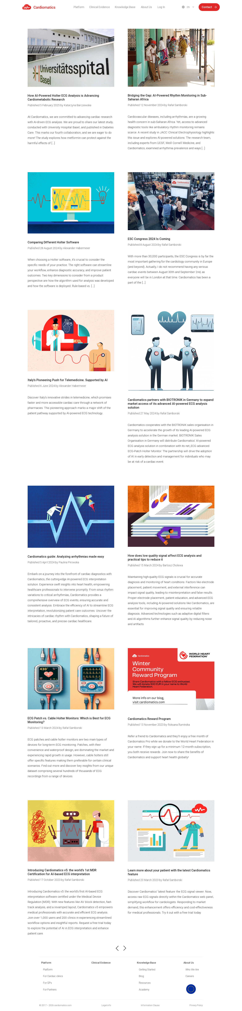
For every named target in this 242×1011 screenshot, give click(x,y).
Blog (141, 976)
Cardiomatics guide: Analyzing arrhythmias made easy (66, 556)
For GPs (47, 982)
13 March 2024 (43, 727)
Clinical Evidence (99, 7)
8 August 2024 (143, 244)
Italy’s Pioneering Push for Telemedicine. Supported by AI (68, 380)
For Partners (49, 989)
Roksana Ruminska (179, 724)
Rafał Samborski (177, 105)
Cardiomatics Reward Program (149, 719)
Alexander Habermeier (76, 248)
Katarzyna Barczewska (77, 105)
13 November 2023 (146, 724)
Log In (161, 7)
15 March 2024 (143, 565)
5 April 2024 (41, 562)
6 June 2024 (42, 385)
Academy (144, 989)
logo (191, 989)
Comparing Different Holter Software (53, 242)
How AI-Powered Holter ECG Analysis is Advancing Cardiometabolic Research (63, 97)
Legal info (106, 1005)
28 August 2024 (44, 248)
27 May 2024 (142, 413)
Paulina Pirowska (69, 562)
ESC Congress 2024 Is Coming (149, 239)
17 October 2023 (44, 879)
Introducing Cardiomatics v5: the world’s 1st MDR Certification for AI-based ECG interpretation (62, 872)
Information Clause (150, 1005)
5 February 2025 (44, 105)
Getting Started (147, 969)
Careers (190, 976)
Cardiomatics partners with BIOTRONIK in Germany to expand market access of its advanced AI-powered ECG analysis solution (171, 403)
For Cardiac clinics (53, 976)
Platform (79, 7)
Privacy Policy (196, 1005)
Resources (145, 982)
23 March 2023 (143, 880)
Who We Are (192, 969)
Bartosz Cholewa (173, 565)
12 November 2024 (146, 105)
